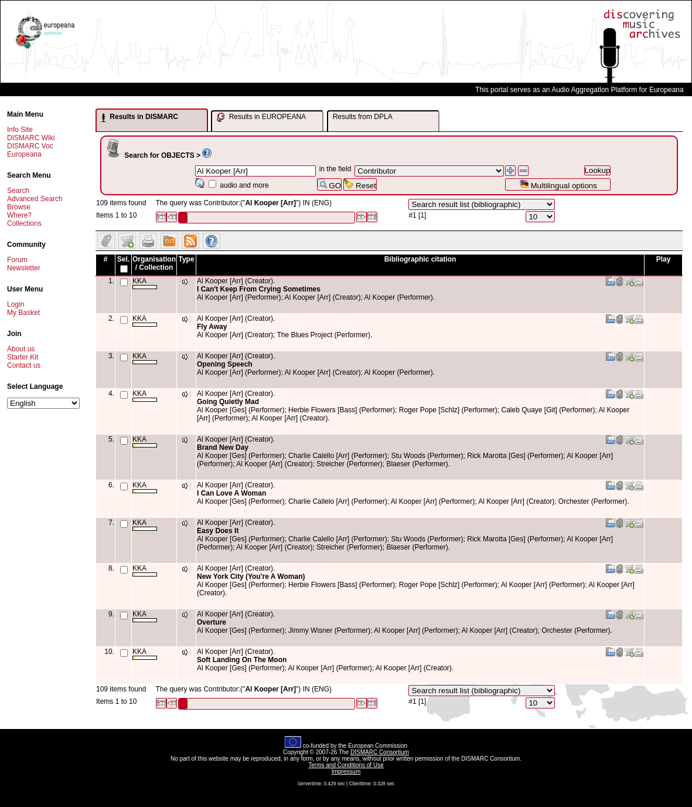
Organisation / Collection (154, 263)
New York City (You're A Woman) (251, 576)
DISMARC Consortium (379, 752)
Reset (360, 184)
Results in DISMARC (139, 117)
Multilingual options (558, 184)
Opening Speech (225, 364)
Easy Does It (217, 531)
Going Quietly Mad (228, 402)
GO (329, 184)
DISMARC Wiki (30, 138)
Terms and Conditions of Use (345, 765)
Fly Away (212, 327)
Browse (18, 207)
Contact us (23, 365)
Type (186, 259)
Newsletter (23, 268)
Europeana (24, 154)
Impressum (346, 771)
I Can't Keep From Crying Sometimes (259, 289)
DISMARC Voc (30, 146)
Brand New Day (222, 447)
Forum (17, 260)
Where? (19, 215)
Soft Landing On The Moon (242, 660)
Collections (24, 223)
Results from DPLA (363, 117)
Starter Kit (22, 357)
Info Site (20, 130)
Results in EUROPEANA (261, 117)
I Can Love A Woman (231, 493)
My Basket (23, 312)
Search (18, 191)
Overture (211, 622)
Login (15, 304)
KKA (144, 283)
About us (21, 349)
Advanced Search (35, 199)
